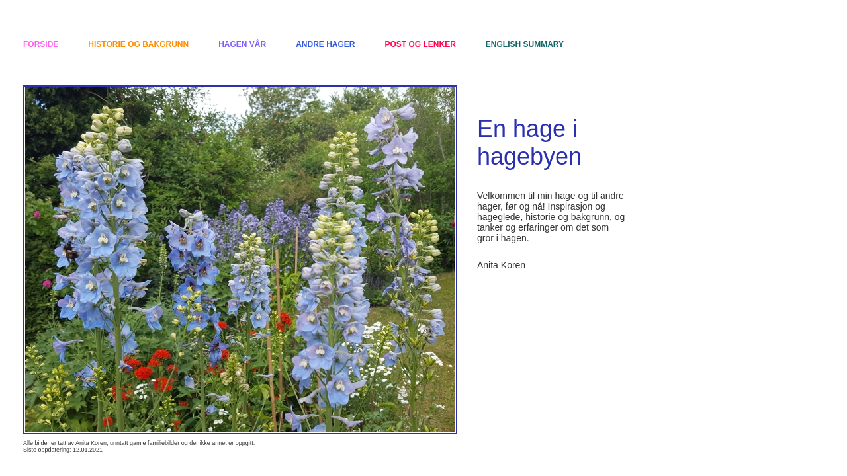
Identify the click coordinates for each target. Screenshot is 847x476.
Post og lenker (420, 44)
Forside (40, 44)
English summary (525, 44)
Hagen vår (242, 44)
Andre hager (325, 44)
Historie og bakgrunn (138, 44)
